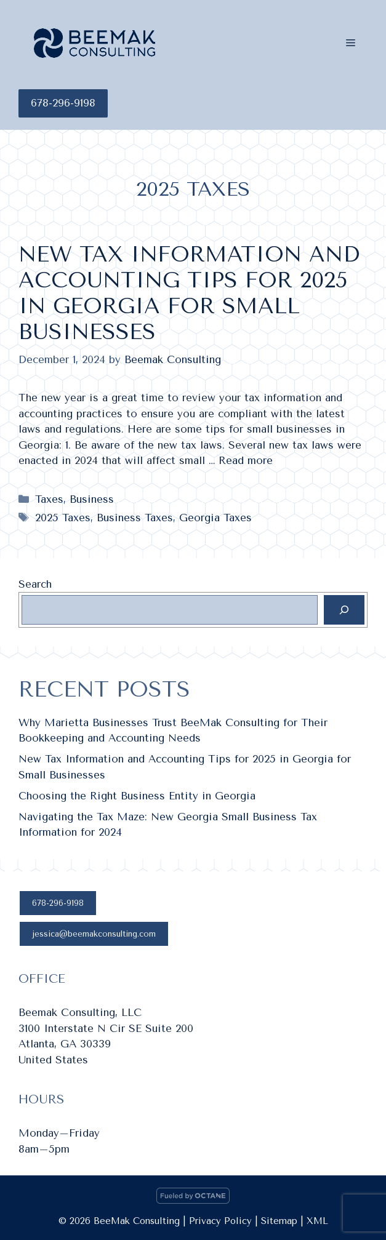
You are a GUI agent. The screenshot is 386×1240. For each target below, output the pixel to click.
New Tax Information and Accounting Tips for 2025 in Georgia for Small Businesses (189, 293)
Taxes (49, 499)
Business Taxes (135, 517)
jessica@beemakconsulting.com (94, 933)
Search (35, 584)
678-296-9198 (63, 103)
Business (92, 499)
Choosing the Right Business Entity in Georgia (136, 796)
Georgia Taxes (215, 517)
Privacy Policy (220, 1220)
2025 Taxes (62, 517)
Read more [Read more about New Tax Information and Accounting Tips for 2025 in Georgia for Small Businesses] (246, 460)
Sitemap (279, 1220)
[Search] (344, 610)
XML (317, 1220)
